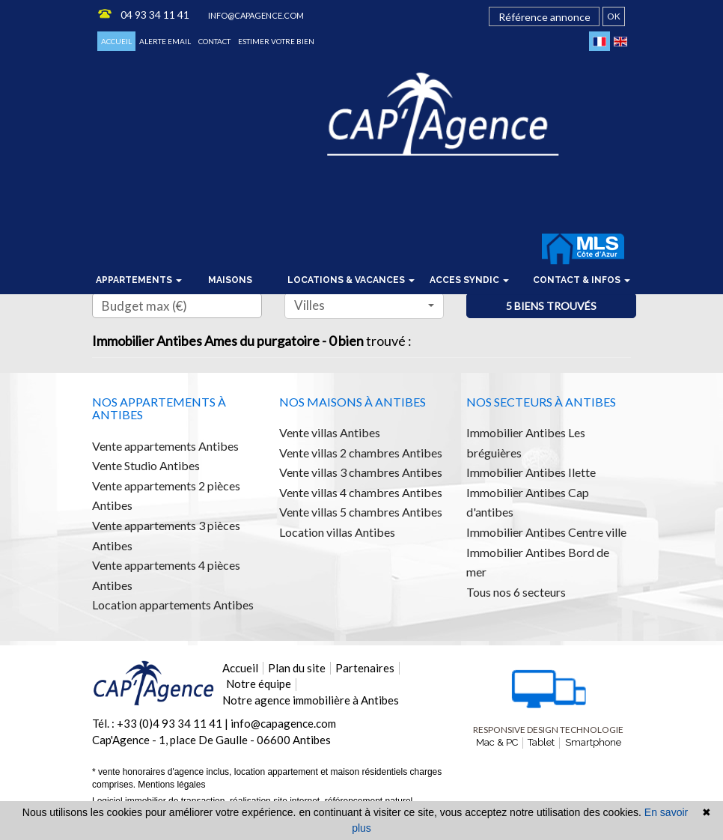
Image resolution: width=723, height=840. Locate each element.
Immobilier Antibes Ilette (531, 472)
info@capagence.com (256, 15)
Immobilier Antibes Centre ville (546, 532)
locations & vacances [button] (351, 280)
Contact (214, 41)
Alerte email (165, 41)
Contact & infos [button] (581, 280)
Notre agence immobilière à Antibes (310, 700)
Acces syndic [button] (469, 280)
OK (613, 16)
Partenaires (364, 668)
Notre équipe (258, 683)
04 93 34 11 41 (154, 14)
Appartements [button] (139, 280)
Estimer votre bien (276, 41)
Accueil (116, 41)
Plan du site (297, 668)
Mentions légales (171, 784)
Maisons (230, 280)
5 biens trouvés (551, 305)
